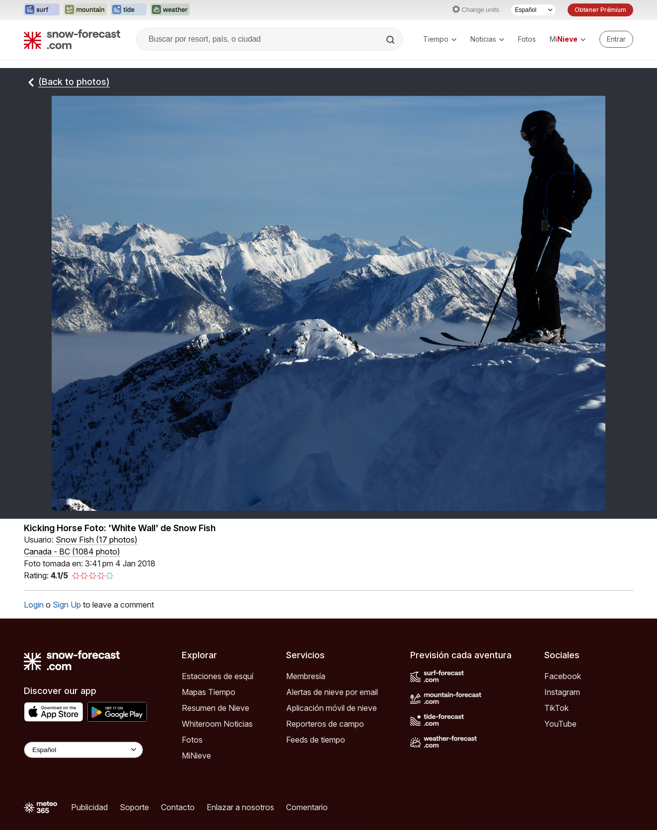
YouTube (560, 724)
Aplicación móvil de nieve (331, 708)
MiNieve (196, 756)
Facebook (562, 676)
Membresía (305, 676)
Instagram (562, 692)
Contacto (178, 807)
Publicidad (89, 807)
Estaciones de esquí (217, 676)
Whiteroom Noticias (217, 724)
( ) (97, 540)
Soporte (134, 807)
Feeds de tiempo (315, 740)
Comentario (307, 807)
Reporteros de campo (325, 724)
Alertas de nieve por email (332, 692)
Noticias (487, 39)
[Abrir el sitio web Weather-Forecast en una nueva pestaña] (170, 9)
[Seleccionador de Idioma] (533, 9)
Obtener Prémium (600, 9)
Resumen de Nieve (215, 708)
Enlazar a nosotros (240, 807)
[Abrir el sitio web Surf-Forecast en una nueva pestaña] (42, 9)
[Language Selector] (83, 750)
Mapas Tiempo (208, 692)
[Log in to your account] (616, 39)
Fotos (527, 39)
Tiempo (439, 39)
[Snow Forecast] (72, 39)
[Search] (391, 39)
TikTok (556, 708)
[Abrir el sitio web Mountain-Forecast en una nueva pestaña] (85, 9)
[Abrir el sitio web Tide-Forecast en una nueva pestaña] (128, 9)
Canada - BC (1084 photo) (72, 551)
